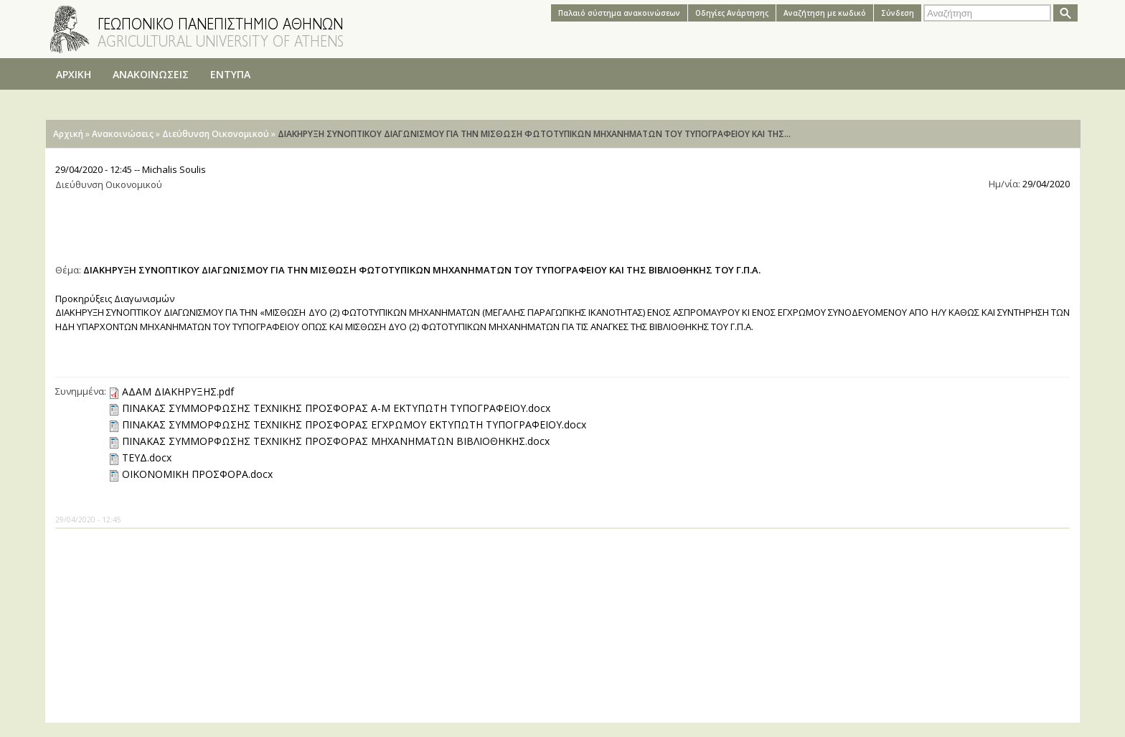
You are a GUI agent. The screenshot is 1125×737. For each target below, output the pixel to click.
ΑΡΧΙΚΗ (73, 74)
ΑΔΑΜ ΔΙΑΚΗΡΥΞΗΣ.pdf (178, 391)
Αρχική (68, 134)
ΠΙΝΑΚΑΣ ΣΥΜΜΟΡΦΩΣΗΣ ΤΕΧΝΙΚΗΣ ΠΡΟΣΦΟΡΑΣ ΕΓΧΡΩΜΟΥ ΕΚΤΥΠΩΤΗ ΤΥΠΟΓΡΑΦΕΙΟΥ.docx (354, 424)
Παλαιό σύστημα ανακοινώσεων (619, 13)
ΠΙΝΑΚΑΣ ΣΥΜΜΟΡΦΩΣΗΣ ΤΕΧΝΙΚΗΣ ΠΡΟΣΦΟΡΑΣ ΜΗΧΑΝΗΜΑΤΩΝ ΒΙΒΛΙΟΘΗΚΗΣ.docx (336, 441)
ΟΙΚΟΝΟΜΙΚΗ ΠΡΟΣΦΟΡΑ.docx (197, 474)
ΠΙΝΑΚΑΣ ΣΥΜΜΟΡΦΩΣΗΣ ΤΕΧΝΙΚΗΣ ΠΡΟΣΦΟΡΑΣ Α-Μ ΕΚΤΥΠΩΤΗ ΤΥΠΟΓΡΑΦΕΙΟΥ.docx (336, 408)
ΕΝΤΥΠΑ (230, 74)
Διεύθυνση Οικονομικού (215, 134)
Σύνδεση (897, 13)
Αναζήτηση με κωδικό (824, 13)
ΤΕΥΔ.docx (146, 457)
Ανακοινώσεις (123, 134)
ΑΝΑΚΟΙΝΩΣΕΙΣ (151, 74)
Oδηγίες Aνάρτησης (731, 13)
